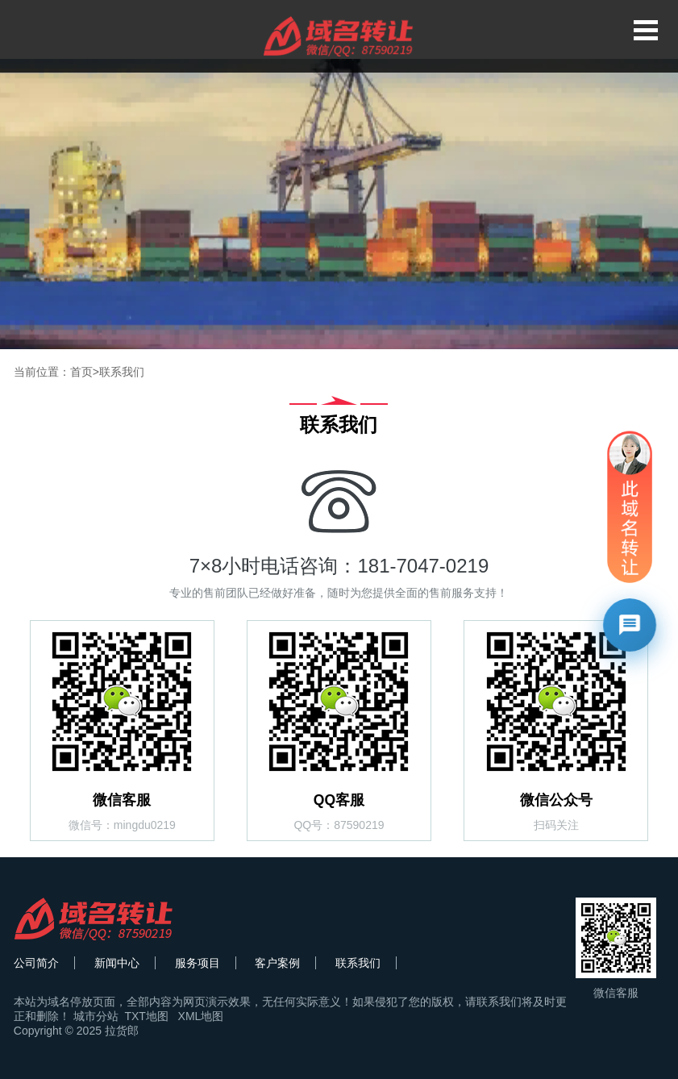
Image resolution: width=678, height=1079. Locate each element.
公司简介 (36, 962)
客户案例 (277, 962)
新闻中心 (116, 962)
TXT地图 (146, 1016)
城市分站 (96, 1016)
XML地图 (201, 1016)
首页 (81, 371)
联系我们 (121, 371)
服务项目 (197, 962)
